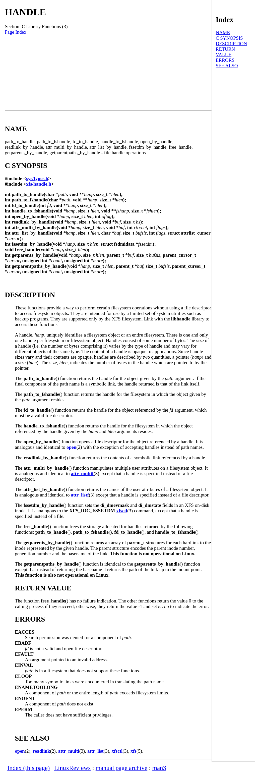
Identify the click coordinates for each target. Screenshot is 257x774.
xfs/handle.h (38, 184)
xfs (133, 751)
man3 (159, 767)
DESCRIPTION (231, 43)
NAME (223, 32)
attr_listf (80, 494)
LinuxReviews (72, 767)
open (71, 447)
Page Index (15, 32)
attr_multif (82, 473)
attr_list (95, 751)
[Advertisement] (108, 72)
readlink (41, 751)
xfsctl (121, 510)
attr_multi (68, 751)
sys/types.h (37, 178)
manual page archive (121, 767)
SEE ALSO (227, 65)
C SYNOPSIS (229, 38)
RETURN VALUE (225, 51)
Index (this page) (28, 767)
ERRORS (225, 60)
